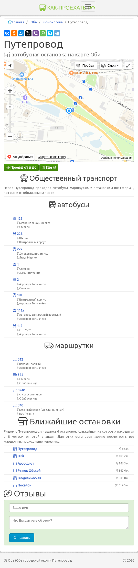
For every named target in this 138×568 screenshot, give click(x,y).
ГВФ (18, 456)
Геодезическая (27, 478)
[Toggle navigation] (88, 6)
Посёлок (22, 485)
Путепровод (25, 449)
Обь (33, 22)
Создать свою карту (52, 157)
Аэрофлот (23, 463)
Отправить (22, 538)
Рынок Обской (26, 470)
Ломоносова (53, 22)
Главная (18, 22)
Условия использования (116, 157)
